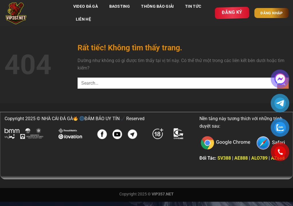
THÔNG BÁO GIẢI (157, 6)
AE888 (241, 158)
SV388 (224, 158)
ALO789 (259, 158)
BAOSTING (119, 6)
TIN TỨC (193, 6)
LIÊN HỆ (83, 19)
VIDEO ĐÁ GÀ (85, 6)
